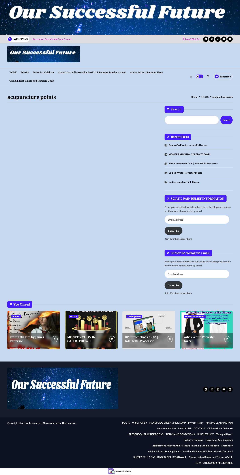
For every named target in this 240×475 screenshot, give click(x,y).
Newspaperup (50, 423)
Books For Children (43, 72)
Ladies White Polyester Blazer (185, 172)
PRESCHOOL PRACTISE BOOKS (146, 434)
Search (174, 109)
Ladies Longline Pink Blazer (184, 181)
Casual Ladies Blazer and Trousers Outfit (31, 80)
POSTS (126, 422)
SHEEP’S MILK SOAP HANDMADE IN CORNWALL (160, 457)
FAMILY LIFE (184, 428)
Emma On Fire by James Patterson (188, 145)
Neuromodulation (166, 428)
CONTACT (199, 428)
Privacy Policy (195, 422)
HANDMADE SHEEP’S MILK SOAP (167, 422)
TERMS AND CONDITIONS (180, 434)
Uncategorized (134, 316)
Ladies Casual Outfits (194, 316)
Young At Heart (224, 434)
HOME (13, 72)
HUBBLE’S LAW (205, 434)
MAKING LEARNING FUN (219, 422)
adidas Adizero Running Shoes (146, 72)
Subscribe (173, 230)
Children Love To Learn (220, 428)
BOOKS (25, 72)
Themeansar (69, 423)
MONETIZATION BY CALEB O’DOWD (189, 154)
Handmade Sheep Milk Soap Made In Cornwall (208, 451)
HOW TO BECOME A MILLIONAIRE (214, 462)
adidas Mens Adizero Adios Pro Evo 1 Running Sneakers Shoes (92, 72)
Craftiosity (227, 445)
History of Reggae (193, 439)
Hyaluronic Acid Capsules (219, 439)
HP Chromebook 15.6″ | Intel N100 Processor (193, 163)
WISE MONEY (139, 422)
